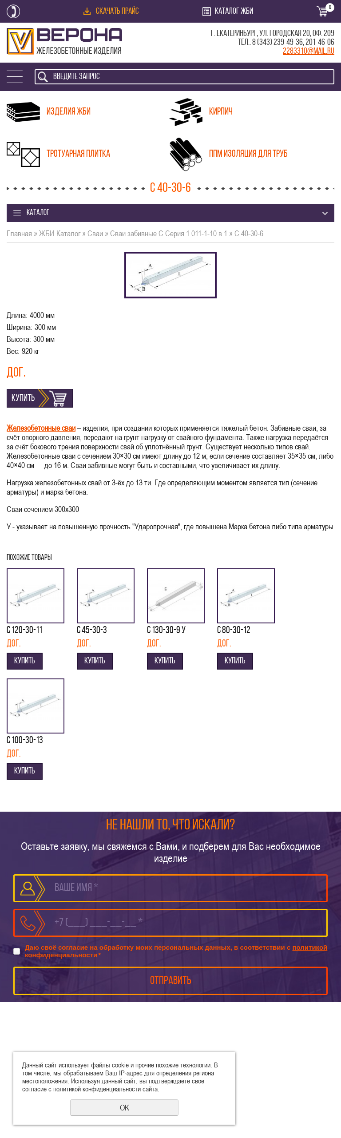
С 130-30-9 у (166, 631)
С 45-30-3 (92, 631)
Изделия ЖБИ (69, 112)
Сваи (95, 233)
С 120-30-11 (24, 631)
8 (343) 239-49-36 (277, 42)
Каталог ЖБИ (234, 11)
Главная (19, 233)
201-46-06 (319, 42)
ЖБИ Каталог (59, 233)
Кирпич (221, 112)
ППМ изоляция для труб (248, 154)
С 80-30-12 (233, 631)
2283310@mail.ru (308, 51)
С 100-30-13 (25, 741)
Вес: (13, 351)
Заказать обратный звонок (13, 11)
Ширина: (19, 327)
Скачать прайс (117, 11)
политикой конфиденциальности (97, 1089)
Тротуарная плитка (78, 154)
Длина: (17, 315)
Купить (23, 398)
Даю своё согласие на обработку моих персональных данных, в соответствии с (176, 951)
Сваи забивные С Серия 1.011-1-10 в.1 (168, 233)
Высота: (19, 339)
